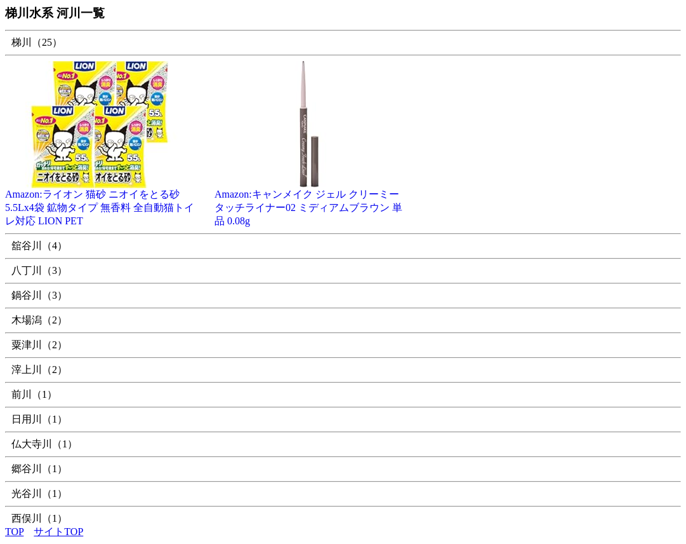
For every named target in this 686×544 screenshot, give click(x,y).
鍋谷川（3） (39, 295)
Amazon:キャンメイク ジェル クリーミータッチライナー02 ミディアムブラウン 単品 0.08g (309, 202)
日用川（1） (39, 419)
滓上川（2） (39, 369)
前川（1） (34, 394)
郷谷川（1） (39, 468)
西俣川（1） (39, 518)
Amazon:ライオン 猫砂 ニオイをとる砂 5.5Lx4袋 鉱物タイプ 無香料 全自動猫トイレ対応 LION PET (100, 202)
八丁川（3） (39, 270)
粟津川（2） (39, 344)
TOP (14, 531)
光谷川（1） (39, 493)
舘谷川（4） (39, 245)
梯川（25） (36, 42)
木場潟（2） (39, 320)
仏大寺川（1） (44, 444)
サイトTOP (58, 531)
